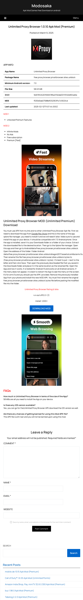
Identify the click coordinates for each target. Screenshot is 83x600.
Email (7, 495)
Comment (9, 443)
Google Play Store (39, 233)
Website (8, 509)
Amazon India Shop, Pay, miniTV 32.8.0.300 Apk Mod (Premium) (35, 584)
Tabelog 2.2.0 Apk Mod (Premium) (21, 597)
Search (7, 545)
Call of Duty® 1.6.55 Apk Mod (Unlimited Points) (27, 578)
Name (7, 482)
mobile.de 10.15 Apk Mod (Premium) (22, 571)
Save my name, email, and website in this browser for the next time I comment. (42, 522)
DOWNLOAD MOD (41, 308)
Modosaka (42, 6)
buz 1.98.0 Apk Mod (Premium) (19, 590)
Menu (76, 17)
